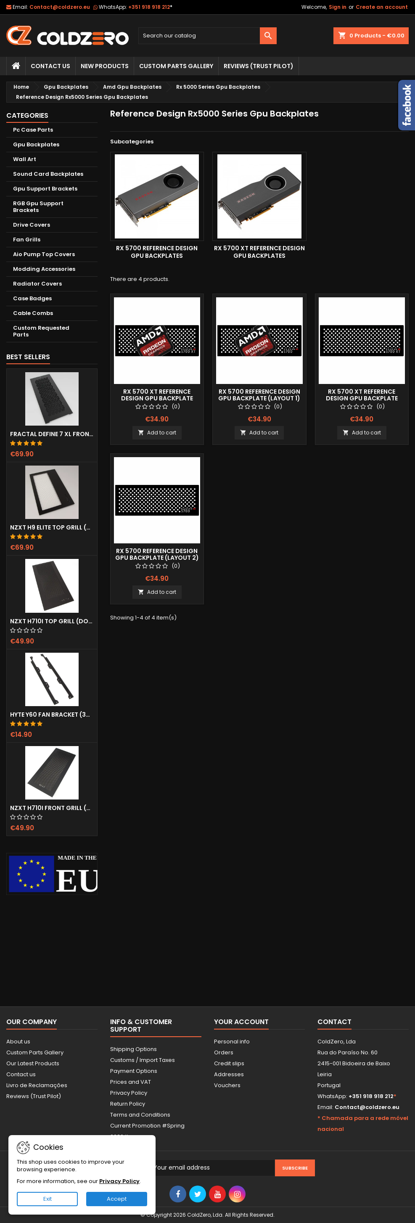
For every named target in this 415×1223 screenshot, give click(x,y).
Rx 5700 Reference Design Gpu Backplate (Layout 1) (259, 394)
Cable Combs (33, 313)
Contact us (21, 1074)
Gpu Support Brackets (45, 189)
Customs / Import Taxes (142, 1060)
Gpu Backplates (36, 144)
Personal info (232, 1042)
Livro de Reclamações (36, 1085)
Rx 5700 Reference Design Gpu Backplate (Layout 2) (157, 554)
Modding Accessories (44, 269)
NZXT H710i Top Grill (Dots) (52, 621)
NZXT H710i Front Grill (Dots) (52, 808)
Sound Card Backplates (48, 174)
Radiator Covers (37, 284)
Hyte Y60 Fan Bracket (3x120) (52, 714)
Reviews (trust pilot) (258, 66)
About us (18, 1042)
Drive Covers (31, 225)
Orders (223, 1052)
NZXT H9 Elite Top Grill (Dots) (52, 527)
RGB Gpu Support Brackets (38, 206)
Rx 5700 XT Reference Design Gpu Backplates (259, 252)
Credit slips (229, 1063)
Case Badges (32, 298)
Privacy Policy (128, 1093)
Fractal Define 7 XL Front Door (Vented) (52, 434)
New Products (105, 66)
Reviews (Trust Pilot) (33, 1096)
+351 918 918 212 (150, 7)
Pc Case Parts (33, 130)
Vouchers (227, 1085)
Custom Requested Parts (41, 331)
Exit (47, 1199)
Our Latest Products (32, 1063)
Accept (117, 1199)
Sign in (337, 7)
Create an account (382, 7)
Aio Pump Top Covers (44, 254)
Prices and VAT (130, 1082)
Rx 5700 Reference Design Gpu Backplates (157, 252)
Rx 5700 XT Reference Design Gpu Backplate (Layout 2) (362, 398)
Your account (241, 1022)
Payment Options (133, 1071)
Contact (334, 1022)
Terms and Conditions (140, 1115)
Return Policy (127, 1104)
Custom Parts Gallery (176, 66)
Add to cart (157, 432)
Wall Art (24, 159)
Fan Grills (26, 240)
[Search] (207, 35)
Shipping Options (133, 1049)
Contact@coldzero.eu (59, 7)
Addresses (229, 1074)
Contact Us (50, 66)
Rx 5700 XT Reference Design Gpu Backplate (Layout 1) (157, 398)
